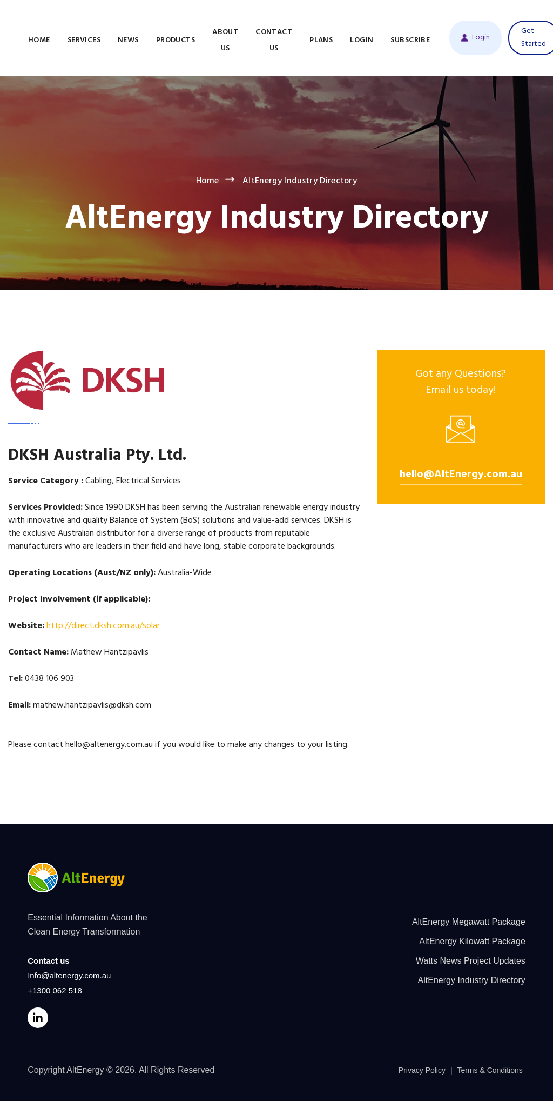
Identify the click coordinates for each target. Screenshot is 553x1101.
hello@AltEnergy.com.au (461, 474)
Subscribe (410, 40)
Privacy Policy (422, 1070)
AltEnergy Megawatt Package (468, 921)
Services (84, 40)
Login (361, 40)
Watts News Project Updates (470, 960)
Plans (321, 40)
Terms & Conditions (489, 1070)
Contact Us (273, 40)
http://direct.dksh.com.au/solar (103, 626)
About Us (225, 40)
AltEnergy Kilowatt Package (472, 941)
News (128, 40)
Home (39, 40)
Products (175, 40)
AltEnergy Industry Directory (471, 980)
